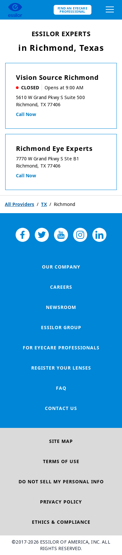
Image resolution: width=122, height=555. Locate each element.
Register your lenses (61, 368)
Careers (61, 287)
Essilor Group (61, 327)
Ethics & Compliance (61, 522)
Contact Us (61, 408)
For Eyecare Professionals (61, 347)
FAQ (61, 388)
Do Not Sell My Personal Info (61, 481)
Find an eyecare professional (73, 10)
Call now (26, 114)
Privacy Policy (61, 502)
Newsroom (61, 307)
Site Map (61, 441)
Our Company (61, 267)
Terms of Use (61, 461)
